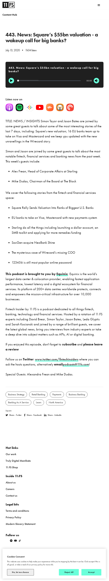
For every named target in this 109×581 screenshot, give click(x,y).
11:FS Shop (12, 467)
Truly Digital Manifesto (18, 460)
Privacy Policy (13, 517)
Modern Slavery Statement (20, 524)
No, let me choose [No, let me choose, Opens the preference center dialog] (20, 572)
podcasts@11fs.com (76, 364)
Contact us (11, 495)
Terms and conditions (17, 510)
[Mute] (96, 80)
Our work (11, 454)
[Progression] (49, 80)
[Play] (11, 80)
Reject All (69, 572)
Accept (91, 572)
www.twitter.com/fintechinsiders (56, 359)
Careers (10, 489)
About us (10, 482)
